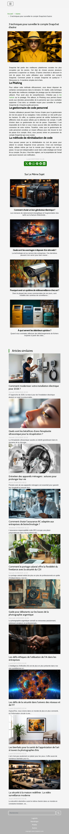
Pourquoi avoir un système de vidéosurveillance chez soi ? (34, 290)
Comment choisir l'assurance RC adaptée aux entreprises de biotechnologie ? (31, 523)
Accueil (10, 14)
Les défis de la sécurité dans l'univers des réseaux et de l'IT (34, 703)
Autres (17, 14)
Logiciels (35, 818)
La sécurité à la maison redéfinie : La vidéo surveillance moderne (30, 794)
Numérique (34, 821)
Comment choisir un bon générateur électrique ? (34, 210)
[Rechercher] (32, 813)
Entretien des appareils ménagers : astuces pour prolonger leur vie (33, 478)
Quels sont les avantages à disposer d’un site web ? (34, 250)
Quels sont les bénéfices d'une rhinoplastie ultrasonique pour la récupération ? (30, 432)
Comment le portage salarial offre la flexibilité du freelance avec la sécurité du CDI (33, 568)
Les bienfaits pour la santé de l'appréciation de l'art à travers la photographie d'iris (34, 749)
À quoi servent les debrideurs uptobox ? (34, 330)
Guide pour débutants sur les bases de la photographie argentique (29, 613)
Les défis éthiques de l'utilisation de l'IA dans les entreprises (32, 658)
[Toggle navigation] (10, 4)
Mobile (34, 825)
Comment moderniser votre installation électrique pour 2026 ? (34, 387)
